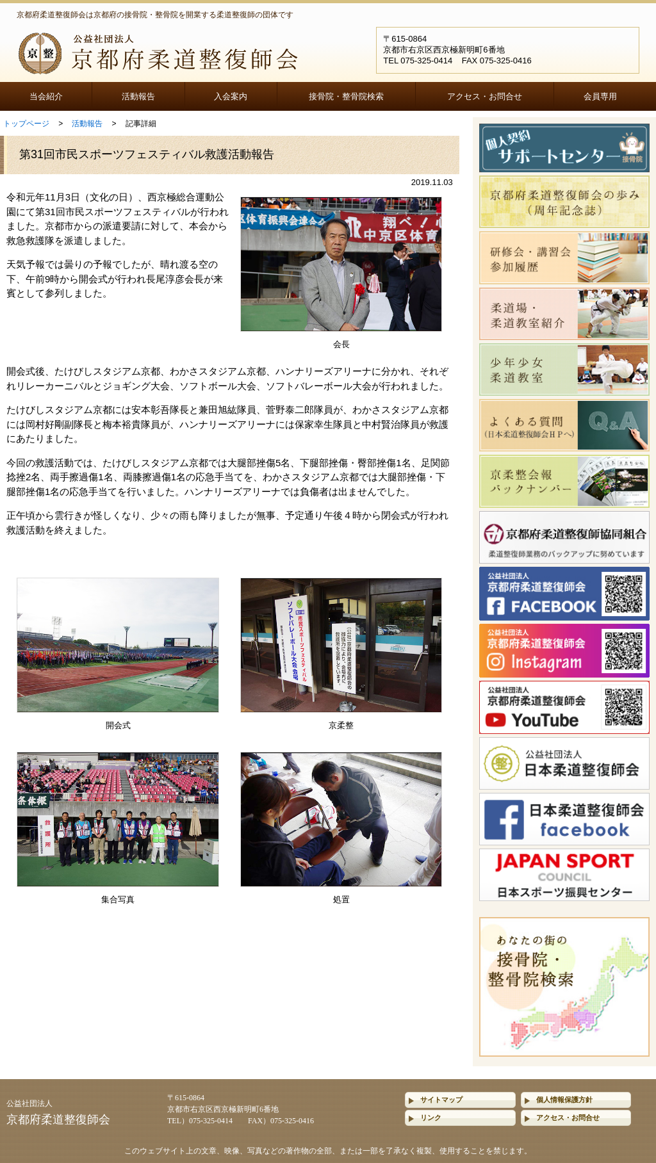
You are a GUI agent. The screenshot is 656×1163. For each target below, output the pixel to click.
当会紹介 (46, 96)
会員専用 (600, 96)
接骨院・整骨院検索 (346, 96)
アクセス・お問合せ (484, 96)
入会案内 (230, 96)
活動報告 (138, 96)
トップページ (26, 123)
